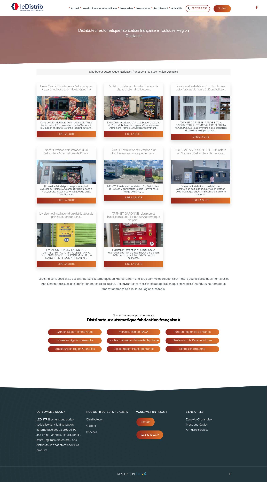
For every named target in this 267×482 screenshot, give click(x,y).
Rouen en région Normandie (75, 340)
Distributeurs (94, 420)
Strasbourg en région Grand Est (74, 349)
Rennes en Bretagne (192, 349)
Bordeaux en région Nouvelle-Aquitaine (133, 340)
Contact (222, 8)
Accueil (75, 8)
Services (91, 432)
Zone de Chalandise (199, 420)
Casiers (91, 426)
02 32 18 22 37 (197, 8)
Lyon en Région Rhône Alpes (75, 332)
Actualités (176, 8)
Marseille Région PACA (133, 332)
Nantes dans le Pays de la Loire (192, 340)
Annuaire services (197, 430)
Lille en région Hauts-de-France (133, 349)
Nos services (143, 8)
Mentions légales (197, 425)
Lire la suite (66, 134)
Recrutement (161, 8)
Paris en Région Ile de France (192, 332)
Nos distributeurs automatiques (99, 8)
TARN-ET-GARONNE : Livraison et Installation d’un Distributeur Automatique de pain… (133, 217)
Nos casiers (126, 8)
